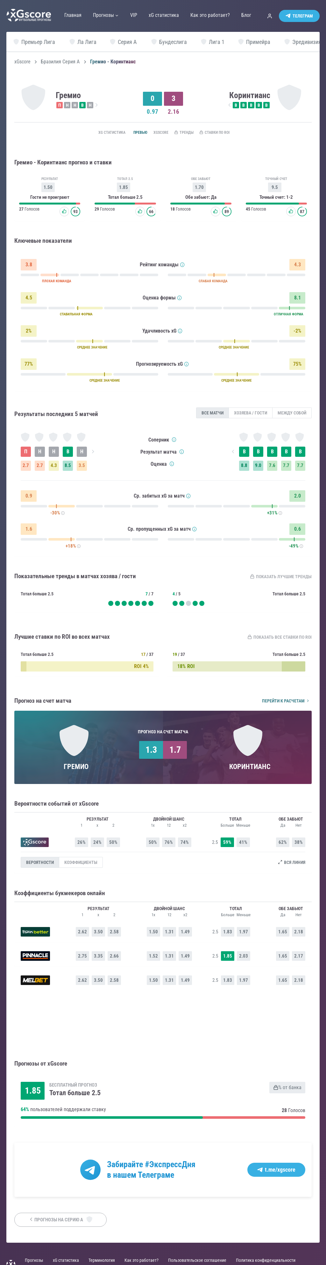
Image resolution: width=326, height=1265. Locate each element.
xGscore (22, 61)
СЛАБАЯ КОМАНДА (213, 282)
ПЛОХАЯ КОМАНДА (56, 282)
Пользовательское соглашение (197, 1260)
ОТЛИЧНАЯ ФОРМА (288, 315)
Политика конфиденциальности (265, 1260)
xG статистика (98, 132)
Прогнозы (34, 1260)
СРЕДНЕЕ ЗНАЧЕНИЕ (92, 348)
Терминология (102, 1260)
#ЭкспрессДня (170, 1164)
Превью (132, 132)
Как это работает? (141, 1260)
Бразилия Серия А (60, 61)
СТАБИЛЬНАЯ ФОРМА (76, 315)
